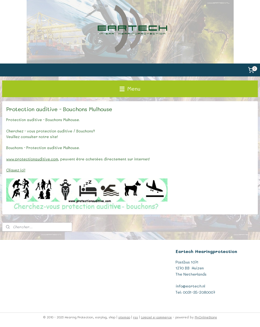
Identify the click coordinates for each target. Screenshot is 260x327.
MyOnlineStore (206, 317)
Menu (130, 88)
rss (135, 317)
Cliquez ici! (15, 170)
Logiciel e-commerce (156, 317)
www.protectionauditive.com (32, 159)
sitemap (124, 317)
